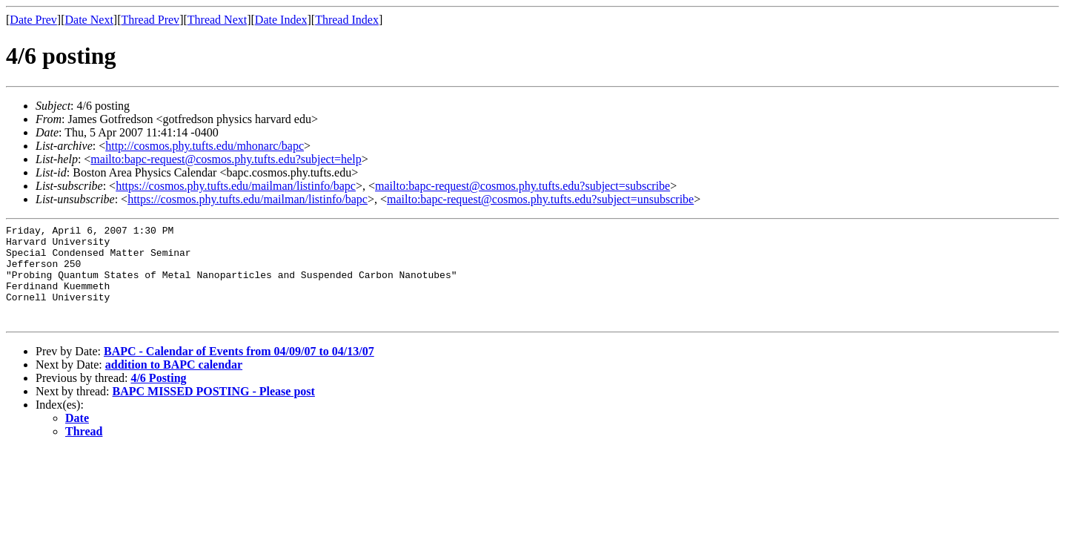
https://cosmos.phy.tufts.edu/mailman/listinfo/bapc (236, 185)
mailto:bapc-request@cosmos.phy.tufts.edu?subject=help (225, 159)
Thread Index (347, 19)
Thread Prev (150, 19)
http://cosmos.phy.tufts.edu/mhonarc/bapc (204, 145)
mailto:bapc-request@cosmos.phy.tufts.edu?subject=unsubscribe (540, 199)
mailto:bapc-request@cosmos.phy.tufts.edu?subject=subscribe (522, 185)
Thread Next (217, 19)
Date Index (281, 19)
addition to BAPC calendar (173, 384)
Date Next (89, 19)
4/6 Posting (158, 398)
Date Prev (33, 19)
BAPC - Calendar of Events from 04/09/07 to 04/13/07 (239, 371)
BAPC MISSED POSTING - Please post (214, 411)
